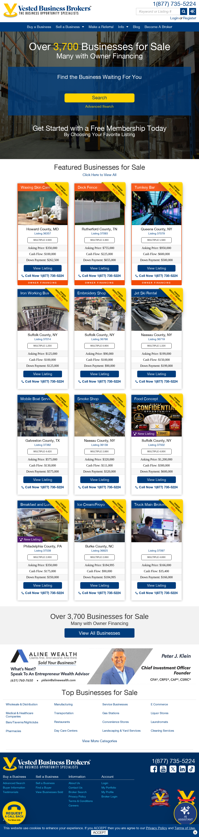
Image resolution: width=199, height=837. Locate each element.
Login (174, 18)
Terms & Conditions (81, 801)
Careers (74, 805)
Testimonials (10, 792)
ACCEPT (99, 832)
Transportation (63, 713)
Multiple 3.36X (99, 240)
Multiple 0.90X (99, 345)
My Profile (107, 792)
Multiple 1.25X (42, 345)
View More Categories (99, 741)
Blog (136, 27)
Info (121, 27)
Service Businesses (115, 704)
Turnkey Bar (145, 187)
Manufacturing (63, 704)
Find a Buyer (43, 787)
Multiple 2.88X (99, 451)
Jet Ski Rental (145, 293)
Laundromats (159, 721)
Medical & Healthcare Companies (19, 714)
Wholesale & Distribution (22, 704)
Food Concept (146, 399)
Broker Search (78, 792)
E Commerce (159, 704)
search (99, 97)
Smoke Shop (88, 399)
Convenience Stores (115, 721)
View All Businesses (99, 633)
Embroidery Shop (91, 293)
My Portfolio (108, 787)
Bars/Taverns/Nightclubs (22, 722)
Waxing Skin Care (35, 187)
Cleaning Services (162, 730)
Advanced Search (99, 106)
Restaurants (62, 721)
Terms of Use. (185, 828)
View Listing (42, 268)
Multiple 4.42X (42, 451)
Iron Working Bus (34, 293)
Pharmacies (13, 731)
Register (189, 18)
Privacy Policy (77, 796)
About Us (74, 783)
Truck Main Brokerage (152, 504)
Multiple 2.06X (99, 557)
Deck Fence (87, 187)
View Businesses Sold (49, 792)
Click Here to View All (99, 175)
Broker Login (109, 796)
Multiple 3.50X (42, 240)
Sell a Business (68, 27)
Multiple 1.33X (156, 345)
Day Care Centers (66, 730)
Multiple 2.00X (42, 557)
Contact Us (75, 787)
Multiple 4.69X (156, 557)
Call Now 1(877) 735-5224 (43, 276)
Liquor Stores (159, 713)
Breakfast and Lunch (37, 504)
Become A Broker (158, 27)
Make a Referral (101, 27)
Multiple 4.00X (156, 451)
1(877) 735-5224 (174, 3)
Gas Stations (110, 713)
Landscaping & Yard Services (121, 730)
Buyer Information (14, 787)
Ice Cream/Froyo (91, 504)
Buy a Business (39, 27)
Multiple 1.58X (156, 240)
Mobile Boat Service (36, 399)
